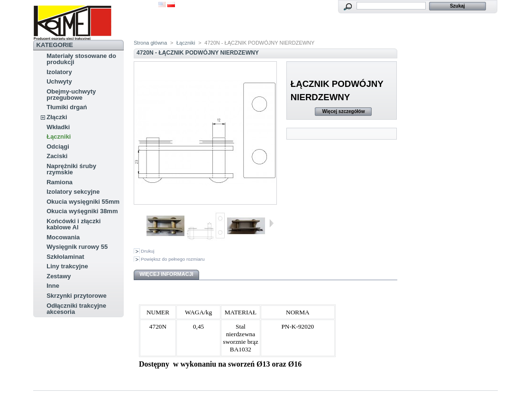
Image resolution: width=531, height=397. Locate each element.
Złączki (56, 117)
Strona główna (150, 43)
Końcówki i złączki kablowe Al (73, 224)
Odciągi (57, 146)
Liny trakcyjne (67, 266)
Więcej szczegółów (343, 111)
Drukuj (148, 251)
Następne (271, 223)
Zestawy (58, 276)
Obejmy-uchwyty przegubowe (71, 94)
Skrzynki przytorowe (76, 295)
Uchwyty (59, 81)
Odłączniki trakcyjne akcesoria (76, 308)
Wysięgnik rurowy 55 (77, 246)
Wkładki (58, 127)
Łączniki (58, 136)
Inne (52, 285)
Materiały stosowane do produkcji (81, 59)
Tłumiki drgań (66, 107)
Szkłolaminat (65, 256)
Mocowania (63, 237)
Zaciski (56, 156)
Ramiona (59, 182)
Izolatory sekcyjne (73, 191)
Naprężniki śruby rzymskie (71, 169)
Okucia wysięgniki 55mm (82, 201)
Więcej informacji (166, 274)
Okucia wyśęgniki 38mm (82, 211)
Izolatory (59, 72)
